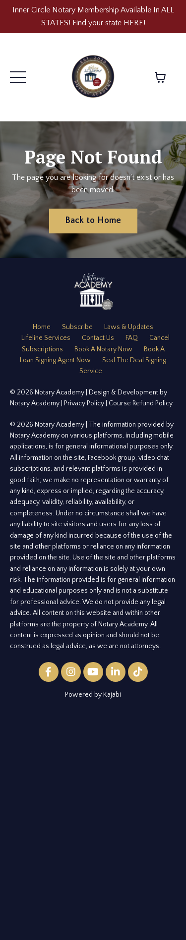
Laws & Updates (128, 327)
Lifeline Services (45, 338)
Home (42, 327)
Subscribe (77, 327)
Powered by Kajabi (93, 695)
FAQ (131, 338)
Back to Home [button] (93, 220)
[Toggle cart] (160, 77)
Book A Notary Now (103, 349)
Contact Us (98, 338)
